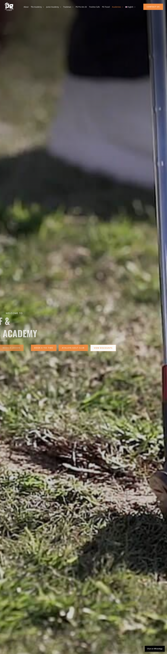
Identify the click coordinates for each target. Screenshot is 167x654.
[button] (153, 7)
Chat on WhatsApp (154, 649)
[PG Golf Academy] (9, 6)
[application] (43, 7)
